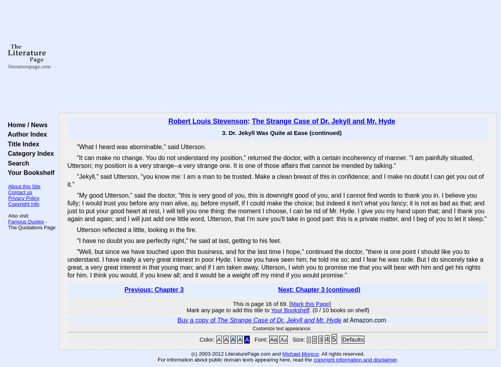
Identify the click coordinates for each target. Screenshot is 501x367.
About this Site (24, 186)
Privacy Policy (24, 198)
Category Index (29, 153)
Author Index (25, 134)
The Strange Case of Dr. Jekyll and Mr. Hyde (323, 121)
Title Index (21, 144)
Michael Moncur (300, 354)
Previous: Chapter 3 (154, 289)
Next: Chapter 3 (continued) (319, 289)
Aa (273, 339)
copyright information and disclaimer (355, 360)
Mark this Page (310, 304)
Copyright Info (24, 204)
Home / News (26, 124)
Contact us (20, 192)
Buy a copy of (260, 320)
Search (16, 163)
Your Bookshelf (29, 172)
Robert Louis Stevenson (207, 121)
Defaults (353, 339)
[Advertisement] (278, 57)
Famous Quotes (26, 222)
